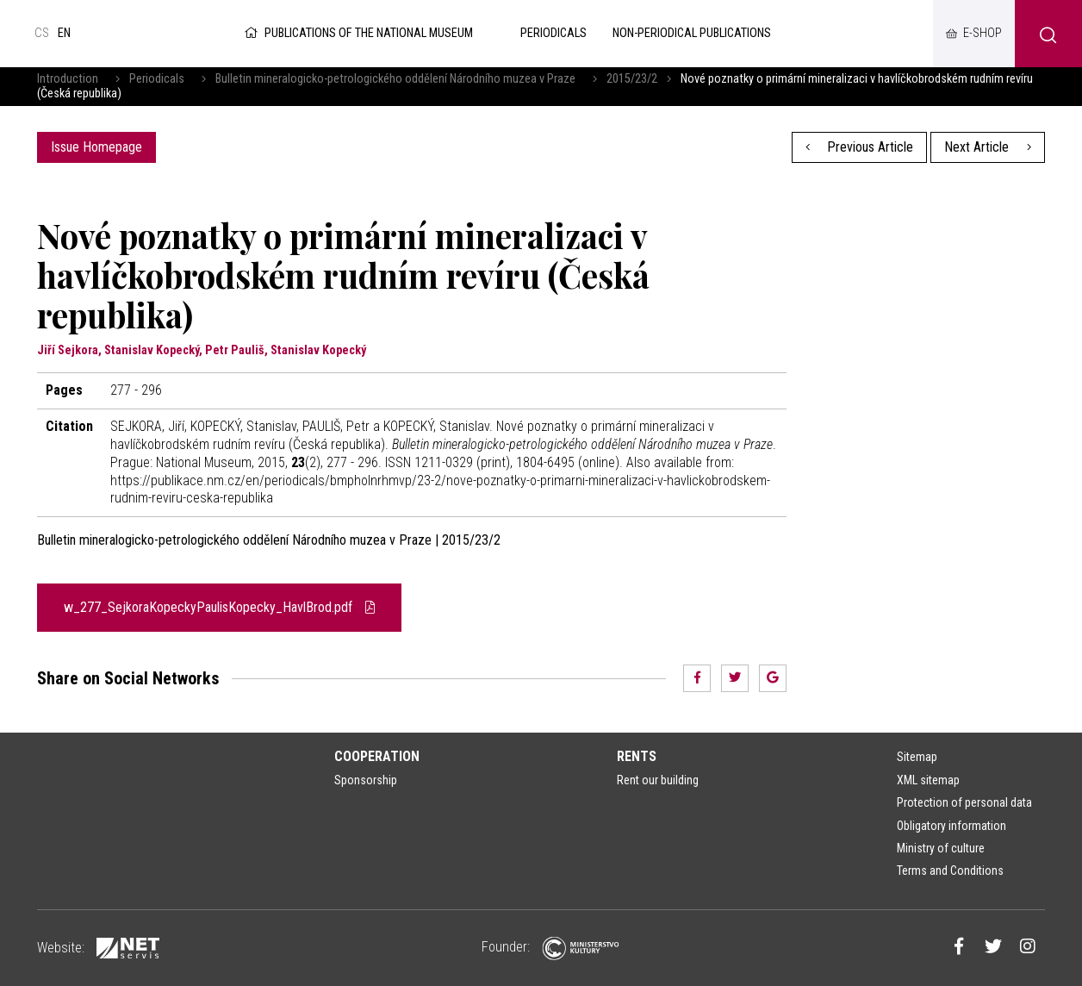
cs (41, 33)
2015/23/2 (631, 79)
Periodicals (156, 79)
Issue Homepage (96, 147)
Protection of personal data (964, 802)
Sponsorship (365, 780)
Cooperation (377, 756)
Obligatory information (951, 826)
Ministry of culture (941, 848)
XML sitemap (928, 780)
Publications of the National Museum (357, 33)
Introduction (67, 79)
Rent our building (658, 780)
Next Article (987, 147)
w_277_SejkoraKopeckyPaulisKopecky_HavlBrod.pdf (219, 607)
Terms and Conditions (950, 870)
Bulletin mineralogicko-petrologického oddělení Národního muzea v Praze (395, 79)
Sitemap (917, 757)
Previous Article (859, 147)
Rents (636, 756)
